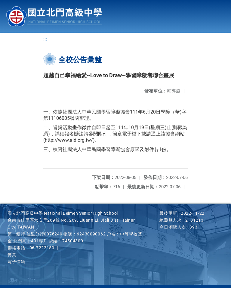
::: (45, 39)
